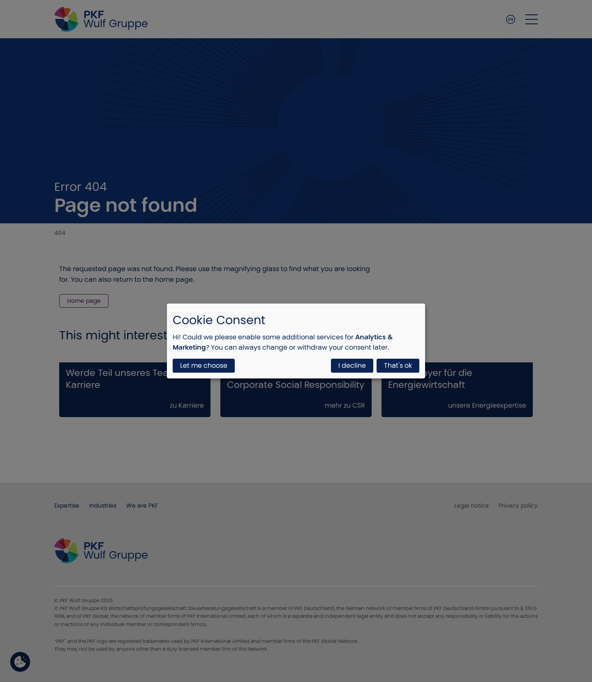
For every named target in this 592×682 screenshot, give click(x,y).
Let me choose (203, 365)
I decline (352, 365)
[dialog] (296, 341)
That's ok (398, 365)
